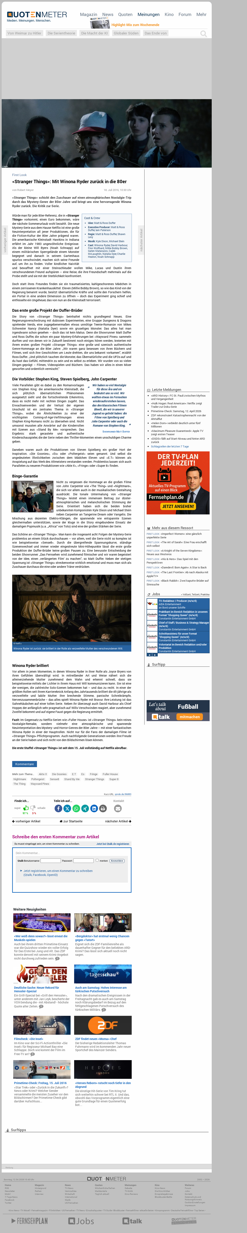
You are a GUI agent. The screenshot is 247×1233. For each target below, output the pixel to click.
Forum (185, 14)
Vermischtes (70, 1191)
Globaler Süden (126, 33)
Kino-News (160, 1188)
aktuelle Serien (147, 1210)
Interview (39, 1194)
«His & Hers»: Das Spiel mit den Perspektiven (172, 560)
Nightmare (19, 779)
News (107, 14)
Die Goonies (59, 774)
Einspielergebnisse (164, 1194)
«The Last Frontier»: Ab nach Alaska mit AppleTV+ (177, 573)
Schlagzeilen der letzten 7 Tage (170, 446)
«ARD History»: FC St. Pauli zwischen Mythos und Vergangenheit (178, 397)
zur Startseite (71, 821)
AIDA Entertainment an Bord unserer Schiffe (172, 604)
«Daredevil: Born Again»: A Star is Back (177, 567)
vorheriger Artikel (26, 821)
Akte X (43, 774)
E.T (74, 774)
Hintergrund (40, 1188)
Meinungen (149, 14)
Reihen (38, 1191)
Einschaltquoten (94, 1210)
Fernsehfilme (132, 1210)
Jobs (187, 1191)
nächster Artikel (118, 821)
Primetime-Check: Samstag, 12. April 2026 (176, 411)
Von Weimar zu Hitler (24, 33)
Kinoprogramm (162, 1210)
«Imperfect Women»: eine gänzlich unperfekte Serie (174, 535)
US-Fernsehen (71, 1202)
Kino (169, 14)
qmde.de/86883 (123, 794)
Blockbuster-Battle (163, 1197)
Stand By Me (72, 779)
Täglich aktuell (102, 1194)
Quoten (125, 14)
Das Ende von (156, 33)
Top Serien (199, 1210)
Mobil (8, 1194)
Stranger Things (94, 779)
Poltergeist (38, 779)
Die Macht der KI (94, 33)
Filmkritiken (54, 1210)
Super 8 (113, 779)
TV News (80, 1210)
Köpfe (67, 1200)
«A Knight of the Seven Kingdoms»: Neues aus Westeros (174, 552)
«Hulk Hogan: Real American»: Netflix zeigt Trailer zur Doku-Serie (176, 405)
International (71, 1197)
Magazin (88, 14)
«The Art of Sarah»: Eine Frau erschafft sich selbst (177, 543)
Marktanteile (101, 1191)
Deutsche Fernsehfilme (182, 1210)
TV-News (69, 1188)
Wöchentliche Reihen (105, 1188)
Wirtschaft (70, 1194)
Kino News (14, 1210)
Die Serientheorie (61, 33)
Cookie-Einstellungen (195, 1202)
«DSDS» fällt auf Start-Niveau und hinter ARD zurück (178, 440)
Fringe (93, 774)
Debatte (128, 1188)
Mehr (201, 14)
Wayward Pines (40, 783)
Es (82, 774)
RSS (7, 1188)
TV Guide (107, 1210)
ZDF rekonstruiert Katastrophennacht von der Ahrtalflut (178, 417)
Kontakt (188, 1194)
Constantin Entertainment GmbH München (177, 615)
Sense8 (54, 779)
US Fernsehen (68, 1210)
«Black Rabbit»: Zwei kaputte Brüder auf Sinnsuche (178, 582)
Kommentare (24, 764)
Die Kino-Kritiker (162, 1191)
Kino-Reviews (131, 1194)
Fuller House (110, 774)
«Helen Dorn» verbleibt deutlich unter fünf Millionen (175, 424)
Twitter (8, 1202)
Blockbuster (119, 1210)
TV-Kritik (129, 1191)
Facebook (9, 1200)
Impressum (190, 1205)
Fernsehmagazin (40, 1210)
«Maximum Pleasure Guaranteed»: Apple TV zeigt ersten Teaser (177, 432)
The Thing (19, 783)
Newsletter (10, 1191)
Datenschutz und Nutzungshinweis (193, 1198)
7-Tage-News (11, 1197)
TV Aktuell (25, 1210)
